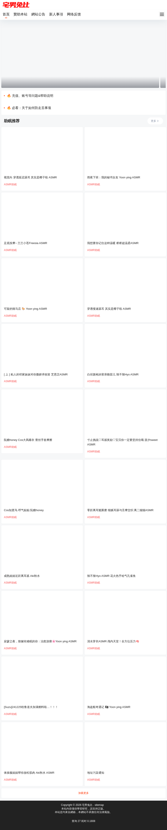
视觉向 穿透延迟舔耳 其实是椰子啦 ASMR (30, 177)
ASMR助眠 (10, 184)
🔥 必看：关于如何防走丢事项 (29, 108)
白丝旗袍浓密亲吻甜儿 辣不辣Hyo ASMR (113, 374)
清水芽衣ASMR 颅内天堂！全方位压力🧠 (113, 641)
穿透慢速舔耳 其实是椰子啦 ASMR (109, 308)
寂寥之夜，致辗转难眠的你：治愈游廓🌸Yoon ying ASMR (40, 641)
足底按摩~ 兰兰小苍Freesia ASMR (25, 243)
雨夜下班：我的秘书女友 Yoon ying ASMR (113, 177)
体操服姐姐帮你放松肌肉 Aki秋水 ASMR (29, 772)
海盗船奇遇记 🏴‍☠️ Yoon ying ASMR (108, 707)
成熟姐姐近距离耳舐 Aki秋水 (22, 575)
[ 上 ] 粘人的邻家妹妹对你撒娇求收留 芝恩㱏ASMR (36, 374)
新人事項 (56, 14)
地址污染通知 (95, 772)
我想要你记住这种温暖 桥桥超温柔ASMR (113, 243)
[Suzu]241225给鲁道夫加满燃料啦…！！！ (31, 707)
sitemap (99, 805)
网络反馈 (74, 14)
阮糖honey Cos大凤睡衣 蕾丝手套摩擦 (28, 440)
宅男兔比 (86, 805)
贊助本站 (20, 14)
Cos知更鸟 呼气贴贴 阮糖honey (24, 510)
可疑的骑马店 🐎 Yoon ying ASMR (25, 308)
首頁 (6, 14)
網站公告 (38, 14)
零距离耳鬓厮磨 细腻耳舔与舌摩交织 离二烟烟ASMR (120, 510)
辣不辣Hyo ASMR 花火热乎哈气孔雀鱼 (111, 575)
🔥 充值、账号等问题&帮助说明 (30, 95)
